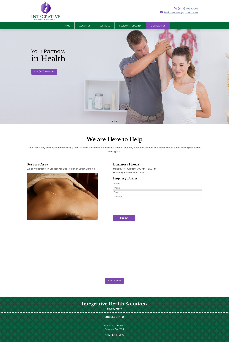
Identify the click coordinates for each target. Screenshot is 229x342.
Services (104, 25)
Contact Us (158, 25)
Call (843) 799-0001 (44, 71)
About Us (84, 25)
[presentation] (135, 204)
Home (67, 25)
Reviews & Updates (130, 25)
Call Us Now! (114, 280)
